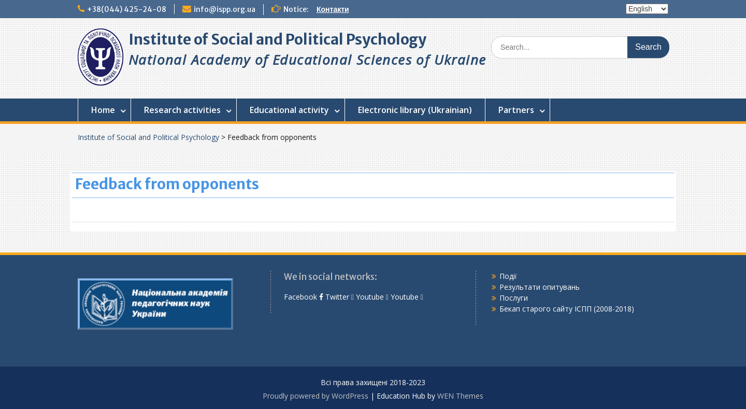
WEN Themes (460, 396)
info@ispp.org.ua (224, 9)
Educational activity (289, 110)
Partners (516, 110)
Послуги (513, 298)
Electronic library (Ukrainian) (415, 110)
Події (508, 276)
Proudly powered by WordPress (315, 396)
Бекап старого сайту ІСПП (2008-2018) (566, 309)
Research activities (182, 110)
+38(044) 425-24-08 (126, 9)
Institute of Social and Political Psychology (277, 39)
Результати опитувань (539, 287)
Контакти (333, 9)
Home (103, 110)
